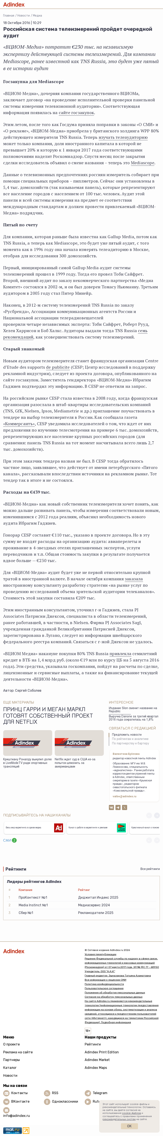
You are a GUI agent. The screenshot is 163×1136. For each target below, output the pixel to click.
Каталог (10, 1068)
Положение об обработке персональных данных (115, 992)
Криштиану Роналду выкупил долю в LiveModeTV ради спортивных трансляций (27, 763)
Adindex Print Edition (102, 1052)
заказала (134, 579)
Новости (23, 15)
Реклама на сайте (18, 1052)
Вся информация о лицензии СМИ (105, 979)
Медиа (37, 15)
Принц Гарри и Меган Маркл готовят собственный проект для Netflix (48, 716)
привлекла (120, 653)
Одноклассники (65, 1101)
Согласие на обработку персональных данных (113, 996)
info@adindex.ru (16, 1116)
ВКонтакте (20, 1101)
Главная (8, 15)
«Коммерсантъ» (19, 423)
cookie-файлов (131, 1113)
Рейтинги (93, 1044)
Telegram (100, 1093)
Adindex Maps (96, 1068)
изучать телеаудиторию (123, 137)
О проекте (11, 1044)
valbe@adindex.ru (124, 796)
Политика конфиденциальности (104, 984)
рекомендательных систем (119, 1119)
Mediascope (142, 163)
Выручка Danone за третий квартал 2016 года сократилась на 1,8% (133, 718)
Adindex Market (97, 1060)
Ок (129, 1126)
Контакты (19, 1093)
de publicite (58, 367)
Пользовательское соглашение (104, 988)
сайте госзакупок (76, 112)
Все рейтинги (150, 869)
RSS (55, 1093)
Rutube (98, 1101)
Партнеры (11, 1060)
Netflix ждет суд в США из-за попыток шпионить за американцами (75, 763)
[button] (157, 815)
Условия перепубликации (100, 954)
